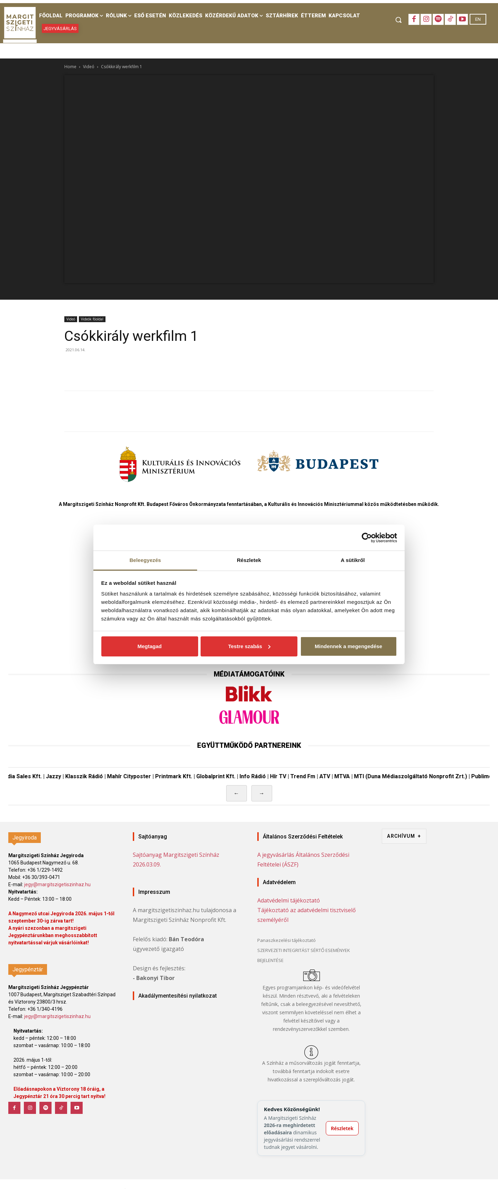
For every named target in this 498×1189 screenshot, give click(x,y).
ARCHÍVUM (404, 836)
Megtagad (149, 646)
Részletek (342, 1128)
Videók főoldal (92, 319)
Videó (88, 67)
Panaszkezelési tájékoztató (286, 940)
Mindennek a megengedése (348, 646)
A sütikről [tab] (353, 560)
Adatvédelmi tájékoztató (288, 900)
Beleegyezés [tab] (145, 560)
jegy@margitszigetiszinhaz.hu (57, 884)
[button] (398, 20)
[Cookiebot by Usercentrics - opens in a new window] (366, 538)
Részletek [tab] (249, 560)
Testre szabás (249, 646)
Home (70, 67)
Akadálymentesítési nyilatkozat (177, 995)
